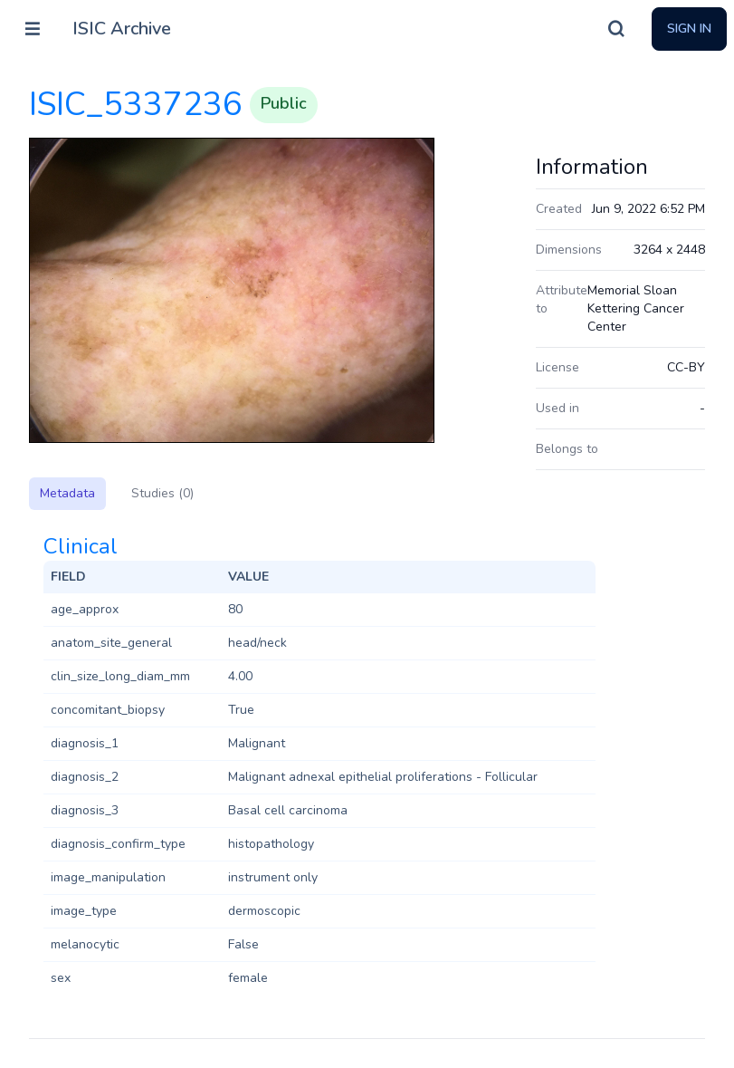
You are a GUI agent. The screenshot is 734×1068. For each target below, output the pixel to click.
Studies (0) (162, 493)
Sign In (689, 28)
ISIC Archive (121, 28)
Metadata (67, 493)
